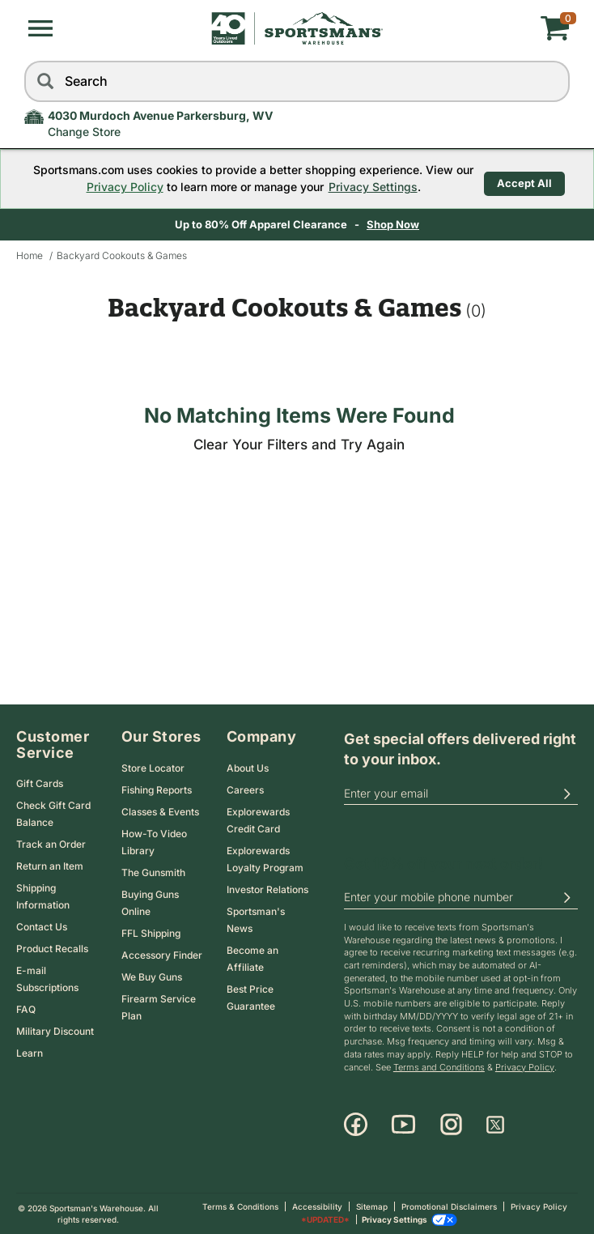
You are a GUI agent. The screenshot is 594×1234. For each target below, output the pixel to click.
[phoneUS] (461, 898)
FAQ (26, 1009)
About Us (248, 768)
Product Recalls (52, 949)
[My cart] (479, 28)
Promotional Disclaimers (449, 1206)
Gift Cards (39, 783)
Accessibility (317, 1206)
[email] (461, 793)
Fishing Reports (156, 790)
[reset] (553, 81)
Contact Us (41, 927)
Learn (29, 1053)
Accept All (524, 178)
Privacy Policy (121, 187)
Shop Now (394, 224)
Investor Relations (267, 889)
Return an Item (49, 866)
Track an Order (51, 844)
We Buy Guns (151, 977)
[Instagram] (451, 1124)
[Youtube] (403, 1124)
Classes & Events (160, 812)
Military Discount (55, 1031)
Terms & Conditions (240, 1206)
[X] (495, 1124)
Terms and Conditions (439, 1067)
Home (29, 255)
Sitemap (372, 1206)
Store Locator (153, 768)
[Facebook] (356, 1124)
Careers (245, 790)
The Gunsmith (153, 872)
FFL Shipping (150, 933)
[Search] (44, 81)
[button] (40, 28)
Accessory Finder (161, 955)
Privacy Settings (369, 187)
